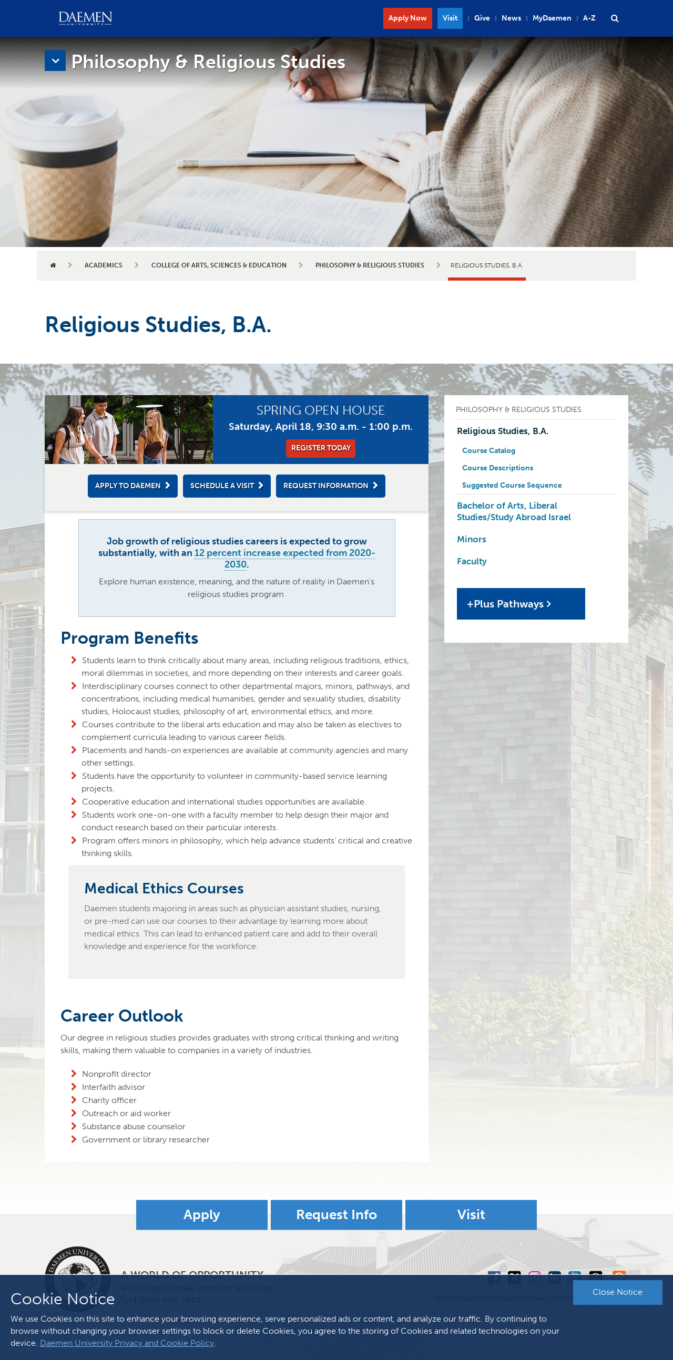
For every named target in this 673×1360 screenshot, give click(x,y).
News (511, 18)
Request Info (336, 1215)
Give (482, 18)
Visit (450, 18)
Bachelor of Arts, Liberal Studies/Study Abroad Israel (514, 511)
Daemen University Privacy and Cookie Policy (127, 1343)
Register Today (321, 448)
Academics (104, 265)
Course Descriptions (497, 467)
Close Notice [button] (618, 1292)
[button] (614, 18)
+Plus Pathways (505, 603)
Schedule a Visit (222, 485)
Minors (471, 539)
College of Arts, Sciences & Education (219, 265)
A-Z (589, 18)
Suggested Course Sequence (512, 485)
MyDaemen (552, 18)
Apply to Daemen (128, 485)
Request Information (326, 485)
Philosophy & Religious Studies (369, 265)
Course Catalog (488, 450)
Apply (201, 1215)
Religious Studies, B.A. (502, 431)
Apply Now (408, 18)
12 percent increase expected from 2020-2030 (285, 558)
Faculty (472, 561)
